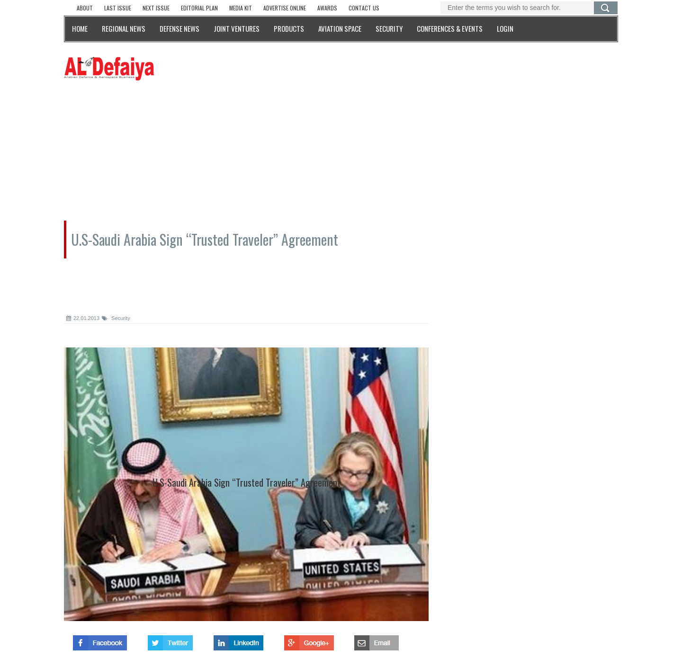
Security (116, 318)
